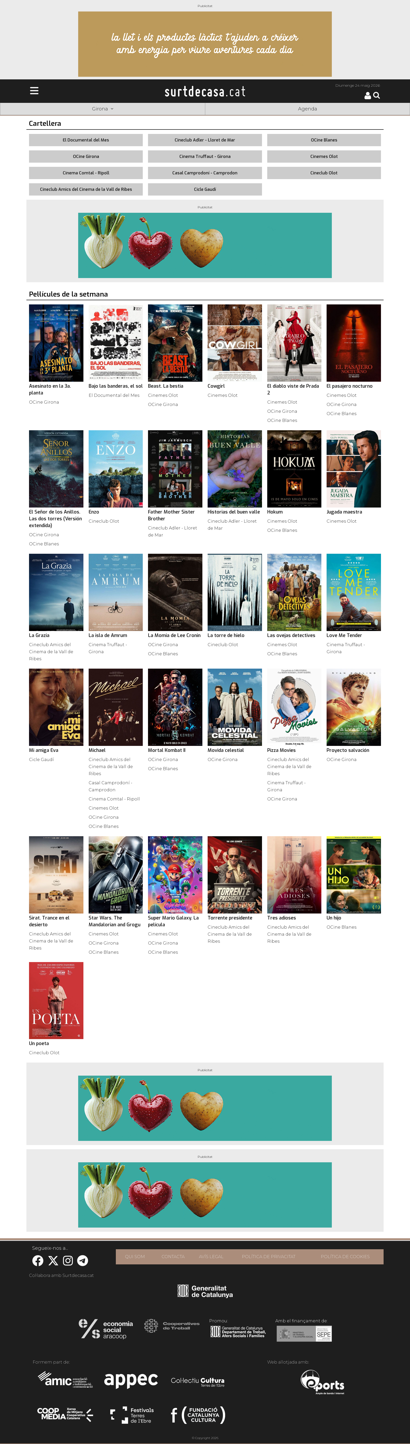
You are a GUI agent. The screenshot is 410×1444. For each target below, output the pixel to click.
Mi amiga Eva (43, 750)
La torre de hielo (226, 635)
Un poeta (39, 1043)
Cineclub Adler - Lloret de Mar (205, 140)
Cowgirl (216, 386)
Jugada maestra (344, 512)
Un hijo (334, 918)
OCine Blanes (324, 140)
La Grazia (39, 635)
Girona (102, 109)
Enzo (94, 512)
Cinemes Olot (324, 156)
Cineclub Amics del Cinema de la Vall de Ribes (86, 189)
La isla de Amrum (108, 635)
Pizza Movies (281, 750)
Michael (97, 750)
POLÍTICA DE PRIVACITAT (268, 1256)
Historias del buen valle (234, 512)
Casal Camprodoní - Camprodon (204, 173)
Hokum (275, 512)
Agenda (307, 109)
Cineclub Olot (324, 173)
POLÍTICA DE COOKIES (345, 1256)
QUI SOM (135, 1256)
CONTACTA (173, 1256)
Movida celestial (226, 750)
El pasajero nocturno (350, 386)
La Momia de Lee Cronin (174, 635)
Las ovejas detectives (291, 635)
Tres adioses (281, 918)
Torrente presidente (230, 918)
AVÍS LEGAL (211, 1256)
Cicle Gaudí (205, 189)
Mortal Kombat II (166, 750)
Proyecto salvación (348, 750)
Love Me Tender (344, 635)
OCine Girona (86, 156)
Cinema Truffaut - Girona (205, 156)
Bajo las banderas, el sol (116, 386)
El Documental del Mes (86, 140)
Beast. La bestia (165, 386)
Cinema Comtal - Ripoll (86, 173)
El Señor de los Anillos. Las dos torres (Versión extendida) (55, 519)
